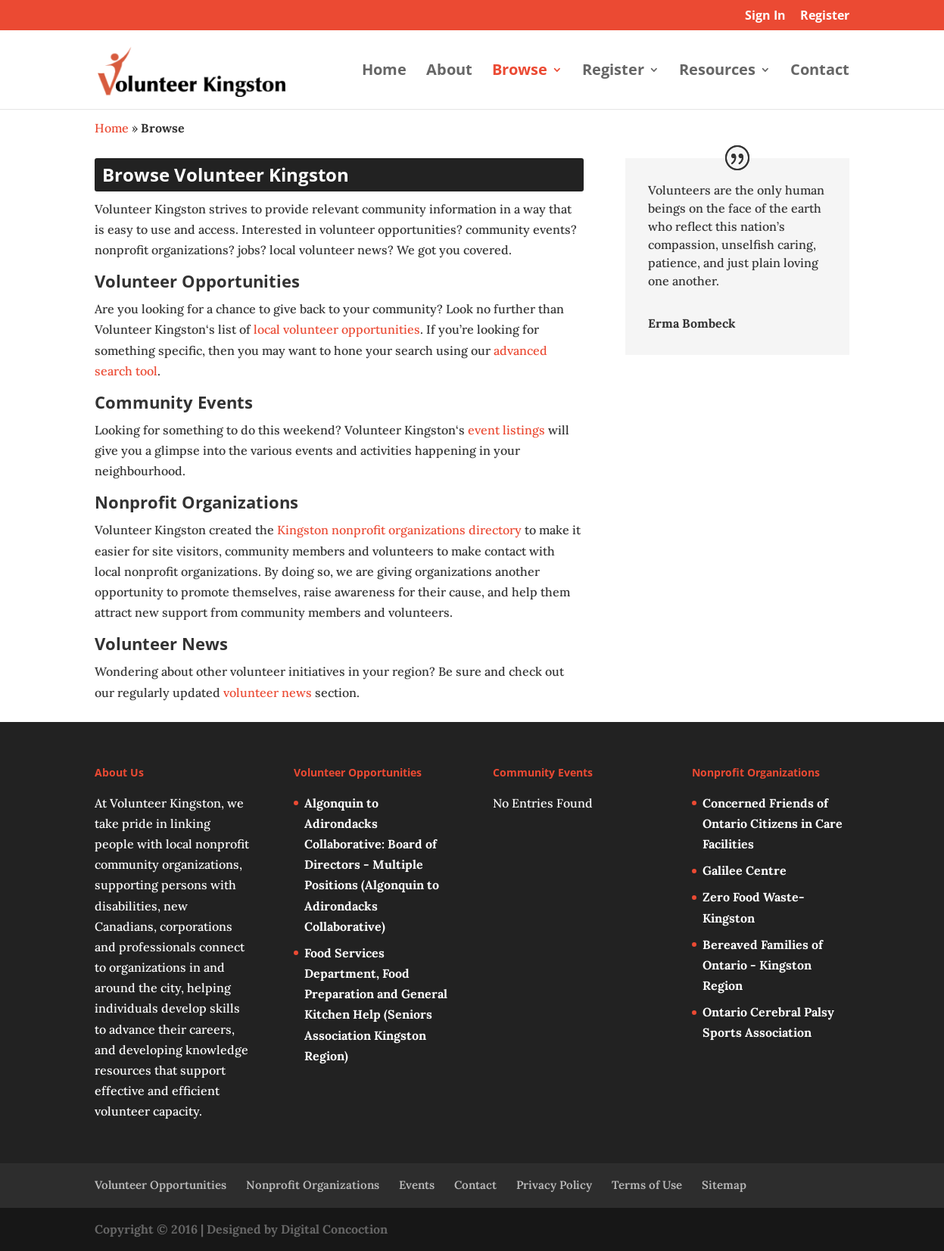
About (449, 71)
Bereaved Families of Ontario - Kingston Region (763, 965)
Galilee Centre (745, 870)
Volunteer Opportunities (160, 1185)
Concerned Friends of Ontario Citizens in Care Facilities (773, 823)
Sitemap (724, 1185)
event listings (506, 429)
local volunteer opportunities (337, 329)
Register (824, 16)
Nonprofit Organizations (312, 1185)
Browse (519, 71)
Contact (819, 71)
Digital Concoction (334, 1229)
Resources (717, 71)
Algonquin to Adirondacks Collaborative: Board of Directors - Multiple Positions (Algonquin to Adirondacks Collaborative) (371, 864)
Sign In (765, 16)
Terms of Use (647, 1185)
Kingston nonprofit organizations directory (399, 529)
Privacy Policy (554, 1185)
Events (417, 1185)
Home (384, 71)
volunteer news (267, 692)
